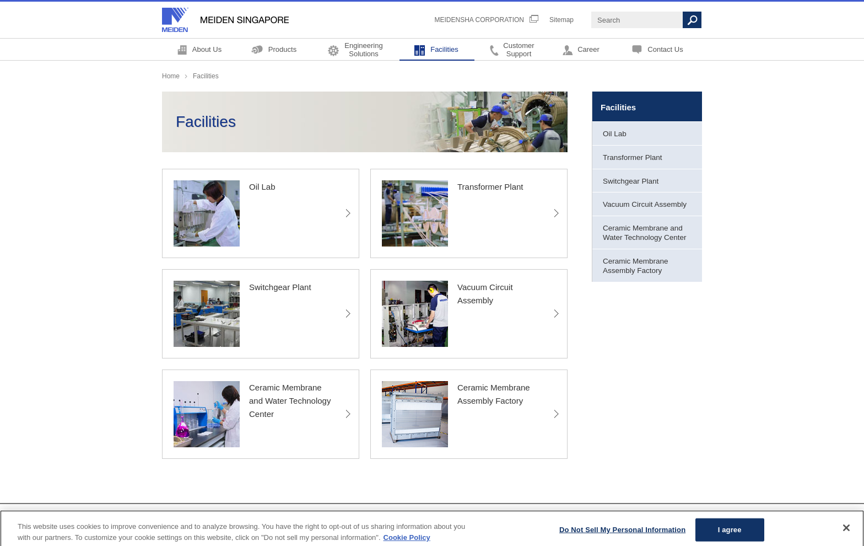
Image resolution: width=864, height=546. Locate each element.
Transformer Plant (632, 157)
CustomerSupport (518, 49)
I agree (730, 532)
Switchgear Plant (630, 181)
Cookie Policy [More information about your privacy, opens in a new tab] (407, 540)
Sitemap (561, 20)
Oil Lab (615, 134)
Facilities (444, 49)
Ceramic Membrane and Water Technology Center (645, 233)
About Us (207, 49)
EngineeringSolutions (363, 49)
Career (588, 49)
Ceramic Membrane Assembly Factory (635, 266)
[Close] (846, 531)
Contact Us (665, 49)
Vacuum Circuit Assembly (645, 204)
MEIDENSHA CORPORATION (479, 20)
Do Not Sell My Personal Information (622, 532)
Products (282, 49)
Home (171, 76)
